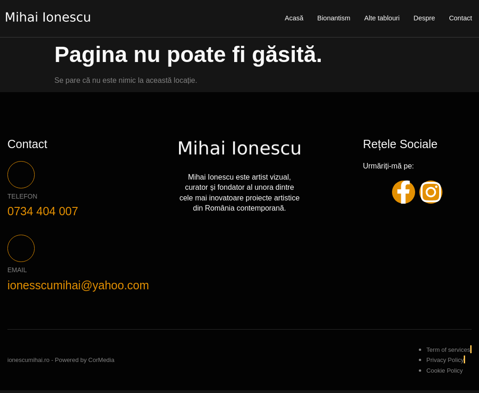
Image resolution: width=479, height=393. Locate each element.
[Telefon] (21, 175)
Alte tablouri (379, 18)
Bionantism (330, 18)
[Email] (21, 251)
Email (17, 273)
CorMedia (101, 362)
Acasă (289, 18)
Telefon (22, 197)
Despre (423, 18)
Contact (460, 18)
